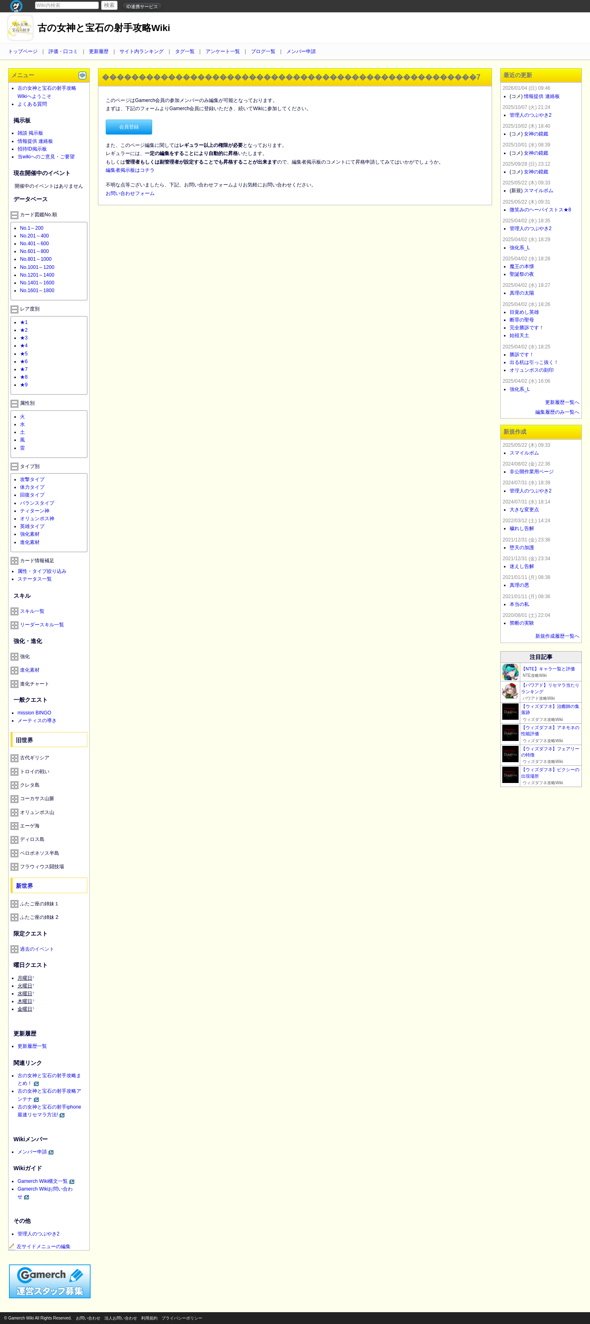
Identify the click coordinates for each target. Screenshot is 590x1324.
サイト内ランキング (142, 51)
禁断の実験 (522, 623)
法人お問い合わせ (120, 1318)
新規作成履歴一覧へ (557, 636)
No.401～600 (34, 243)
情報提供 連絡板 (35, 141)
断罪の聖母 (522, 320)
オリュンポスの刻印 (532, 370)
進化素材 (30, 542)
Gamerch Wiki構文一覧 (43, 1181)
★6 (24, 361)
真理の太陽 (522, 293)
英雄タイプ (32, 526)
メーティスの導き (37, 720)
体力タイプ (32, 487)
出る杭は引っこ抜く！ (534, 362)
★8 (24, 377)
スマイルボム (538, 190)
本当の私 (519, 604)
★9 (24, 385)
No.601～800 (34, 251)
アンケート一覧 (223, 51)
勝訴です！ (522, 354)
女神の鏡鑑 (536, 134)
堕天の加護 (522, 547)
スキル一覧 (32, 611)
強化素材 (30, 534)
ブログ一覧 (263, 51)
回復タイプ (32, 495)
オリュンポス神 (37, 518)
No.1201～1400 (37, 275)
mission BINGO (34, 713)
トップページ (23, 51)
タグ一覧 (185, 51)
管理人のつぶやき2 (39, 1234)
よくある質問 (32, 104)
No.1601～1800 (37, 290)
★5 (24, 354)
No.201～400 (34, 236)
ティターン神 (34, 511)
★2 (24, 330)
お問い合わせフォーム (130, 193)
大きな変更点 (524, 509)
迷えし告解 (522, 566)
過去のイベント (37, 949)
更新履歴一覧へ (562, 402)
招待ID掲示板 (32, 149)
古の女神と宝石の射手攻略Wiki (104, 28)
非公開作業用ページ (532, 472)
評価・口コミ (63, 51)
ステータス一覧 (35, 579)
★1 (24, 322)
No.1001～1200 (37, 267)
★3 (24, 338)
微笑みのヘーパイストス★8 (540, 210)
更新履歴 (99, 51)
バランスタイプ (37, 503)
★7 (24, 369)
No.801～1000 (35, 259)
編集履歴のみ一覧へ (557, 412)
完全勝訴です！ (527, 327)
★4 (24, 345)
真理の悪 (519, 585)
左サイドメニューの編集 (40, 1246)
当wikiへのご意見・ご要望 (46, 157)
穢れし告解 (522, 528)
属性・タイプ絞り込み (42, 571)
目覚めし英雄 (524, 312)
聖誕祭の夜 (522, 274)
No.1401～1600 (37, 283)
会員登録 (129, 127)
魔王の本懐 (522, 266)
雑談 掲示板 (30, 133)
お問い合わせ (88, 1318)
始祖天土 (519, 335)
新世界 (24, 886)
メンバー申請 (301, 51)
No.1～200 (31, 228)
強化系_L (520, 248)
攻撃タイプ (32, 479)
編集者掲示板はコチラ (130, 170)
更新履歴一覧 (32, 1046)
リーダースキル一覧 (42, 625)
